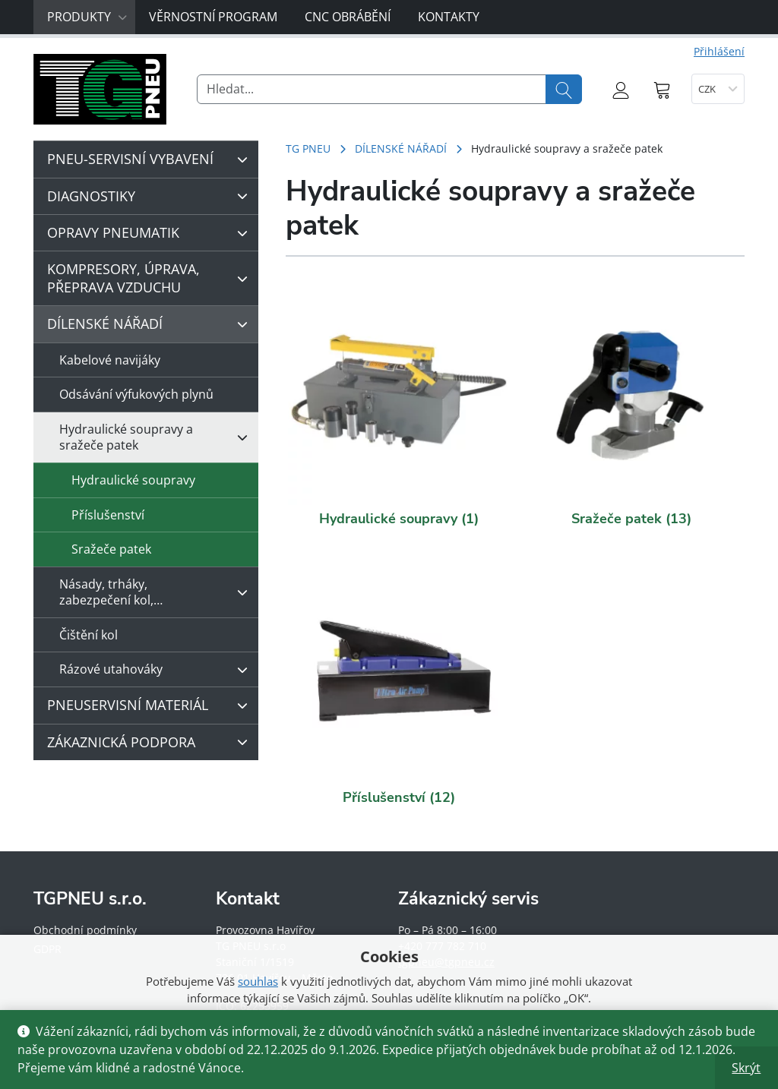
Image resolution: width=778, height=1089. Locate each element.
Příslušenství (107, 515)
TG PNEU (308, 148)
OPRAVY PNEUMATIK (151, 233)
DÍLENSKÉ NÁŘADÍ (401, 148)
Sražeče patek (111, 549)
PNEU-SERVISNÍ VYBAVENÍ (151, 159)
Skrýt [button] (746, 1067)
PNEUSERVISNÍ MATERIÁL (151, 705)
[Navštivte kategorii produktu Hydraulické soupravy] (399, 394)
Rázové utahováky (157, 670)
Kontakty (448, 16)
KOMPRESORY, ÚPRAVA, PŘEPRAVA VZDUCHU (151, 277)
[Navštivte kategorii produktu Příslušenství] (399, 673)
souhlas (258, 981)
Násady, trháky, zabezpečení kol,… (157, 592)
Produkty (87, 16)
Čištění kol (88, 635)
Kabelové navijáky (109, 360)
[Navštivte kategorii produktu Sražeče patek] (631, 394)
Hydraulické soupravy (133, 480)
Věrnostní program (213, 16)
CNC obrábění (348, 16)
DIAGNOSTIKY (151, 196)
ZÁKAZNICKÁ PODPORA (151, 742)
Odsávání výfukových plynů (136, 394)
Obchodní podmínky (85, 930)
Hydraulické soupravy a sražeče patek (157, 437)
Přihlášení (719, 51)
